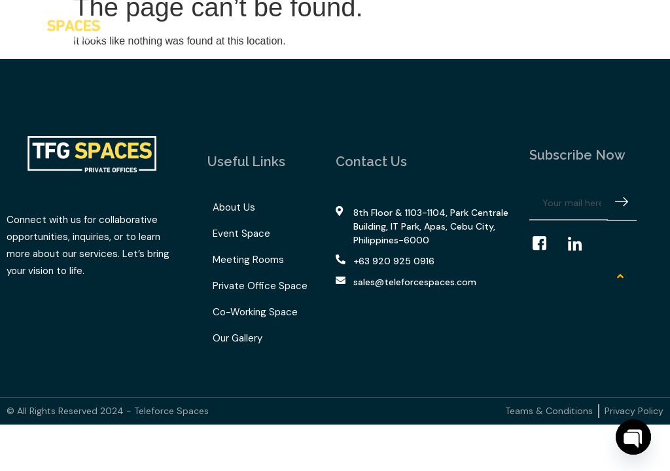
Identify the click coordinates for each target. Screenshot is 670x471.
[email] (568, 203)
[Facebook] (546, 244)
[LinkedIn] (581, 244)
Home (138, 25)
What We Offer (210, 26)
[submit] (622, 203)
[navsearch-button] (625, 29)
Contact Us (434, 25)
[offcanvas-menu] (645, 29)
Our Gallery (369, 25)
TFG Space (299, 26)
